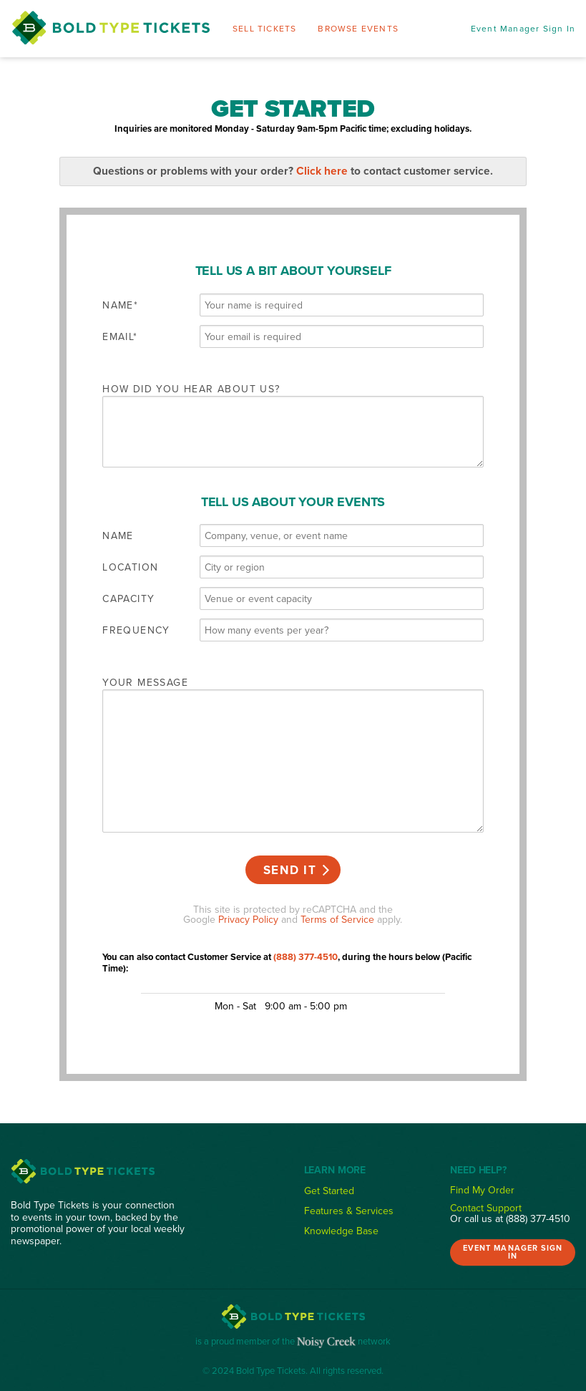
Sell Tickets (264, 28)
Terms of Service (337, 919)
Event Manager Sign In (523, 28)
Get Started (329, 1190)
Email (117, 336)
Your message (145, 682)
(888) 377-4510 (305, 957)
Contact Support (486, 1208)
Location (130, 567)
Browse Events (358, 28)
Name (118, 305)
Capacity (128, 598)
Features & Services (349, 1210)
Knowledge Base (341, 1230)
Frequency (136, 630)
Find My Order (482, 1190)
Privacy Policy (248, 919)
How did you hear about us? (191, 389)
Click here (322, 171)
